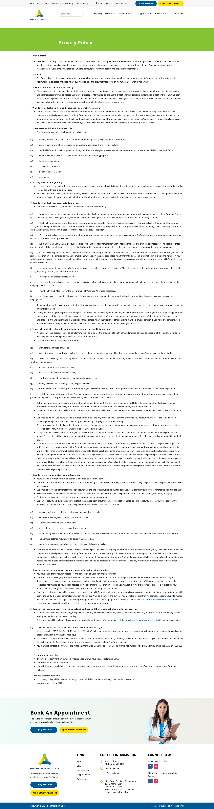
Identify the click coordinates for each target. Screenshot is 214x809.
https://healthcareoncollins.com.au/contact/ (157, 599)
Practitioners (125, 14)
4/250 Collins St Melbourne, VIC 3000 (114, 762)
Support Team (145, 14)
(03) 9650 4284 (147, 3)
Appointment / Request (170, 3)
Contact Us (178, 14)
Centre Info (161, 14)
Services (109, 14)
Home (98, 14)
